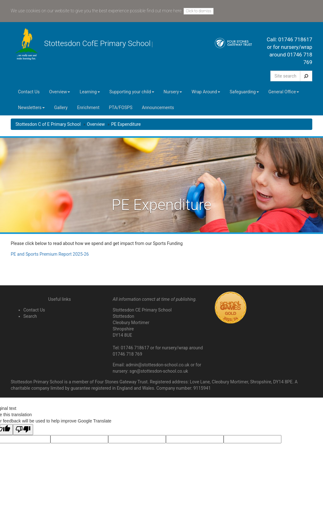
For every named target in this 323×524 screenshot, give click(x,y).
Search (30, 316)
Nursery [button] (173, 91)
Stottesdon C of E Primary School (48, 124)
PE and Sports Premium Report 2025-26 (50, 254)
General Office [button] (283, 91)
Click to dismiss (198, 11)
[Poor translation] (23, 429)
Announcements (158, 107)
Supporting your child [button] (131, 91)
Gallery (61, 107)
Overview (96, 124)
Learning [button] (89, 91)
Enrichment (88, 107)
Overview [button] (59, 91)
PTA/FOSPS (120, 107)
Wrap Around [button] (205, 91)
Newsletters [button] (31, 107)
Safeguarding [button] (244, 91)
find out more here (164, 10)
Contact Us (29, 91)
